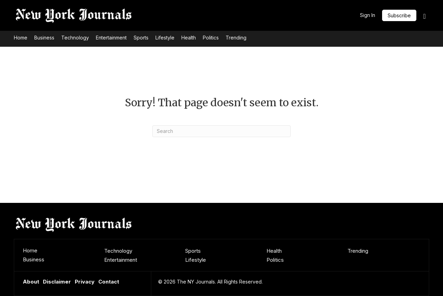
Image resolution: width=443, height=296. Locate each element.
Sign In (367, 15)
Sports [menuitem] (193, 251)
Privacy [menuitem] (84, 281)
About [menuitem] (31, 281)
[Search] (221, 131)
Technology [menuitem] (118, 251)
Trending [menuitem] (357, 251)
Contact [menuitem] (108, 281)
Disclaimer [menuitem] (57, 281)
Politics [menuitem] (275, 260)
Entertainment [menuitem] (120, 260)
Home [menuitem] (30, 250)
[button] (399, 15)
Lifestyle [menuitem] (195, 260)
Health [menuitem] (274, 251)
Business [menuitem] (33, 259)
